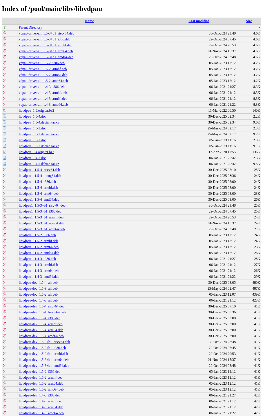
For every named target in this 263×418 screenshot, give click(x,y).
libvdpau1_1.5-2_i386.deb (37, 235)
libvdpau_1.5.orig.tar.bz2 (36, 110)
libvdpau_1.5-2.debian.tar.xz (39, 146)
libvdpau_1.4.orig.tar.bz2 (36, 152)
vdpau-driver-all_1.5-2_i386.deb (42, 63)
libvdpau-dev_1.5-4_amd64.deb (41, 336)
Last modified (199, 21)
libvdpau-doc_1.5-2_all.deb (38, 294)
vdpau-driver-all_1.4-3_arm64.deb (43, 98)
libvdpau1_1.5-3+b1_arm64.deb (41, 223)
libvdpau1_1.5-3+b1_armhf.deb (41, 217)
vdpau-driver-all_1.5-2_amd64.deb (43, 81)
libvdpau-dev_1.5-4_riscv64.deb (41, 306)
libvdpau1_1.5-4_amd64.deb (39, 199)
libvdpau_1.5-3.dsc (32, 128)
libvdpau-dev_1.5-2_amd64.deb (41, 389)
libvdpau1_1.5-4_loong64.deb (40, 176)
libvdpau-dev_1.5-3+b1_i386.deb (42, 348)
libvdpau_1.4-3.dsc (32, 158)
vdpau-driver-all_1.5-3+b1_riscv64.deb (46, 33)
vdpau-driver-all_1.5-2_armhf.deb (43, 69)
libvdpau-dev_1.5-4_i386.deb (39, 318)
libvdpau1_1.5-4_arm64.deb (38, 193)
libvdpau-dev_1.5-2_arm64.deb (41, 383)
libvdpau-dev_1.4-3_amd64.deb (41, 413)
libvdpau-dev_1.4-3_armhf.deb (40, 401)
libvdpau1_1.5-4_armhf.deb (38, 187)
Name (89, 21)
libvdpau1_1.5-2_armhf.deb (38, 241)
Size (249, 21)
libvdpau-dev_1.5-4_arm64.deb (41, 330)
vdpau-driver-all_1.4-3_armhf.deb (43, 93)
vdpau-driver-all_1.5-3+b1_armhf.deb (45, 45)
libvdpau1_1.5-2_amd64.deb (39, 253)
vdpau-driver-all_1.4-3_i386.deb (42, 87)
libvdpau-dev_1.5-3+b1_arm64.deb (44, 360)
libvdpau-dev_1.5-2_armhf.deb (40, 377)
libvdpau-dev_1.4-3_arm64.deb (41, 407)
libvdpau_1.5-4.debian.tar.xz (39, 122)
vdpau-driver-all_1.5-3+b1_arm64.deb (46, 51)
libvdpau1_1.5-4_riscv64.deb (39, 170)
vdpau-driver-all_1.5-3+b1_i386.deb (44, 39)
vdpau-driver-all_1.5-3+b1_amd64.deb (46, 57)
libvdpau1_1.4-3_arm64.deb (38, 271)
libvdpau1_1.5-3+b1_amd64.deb (42, 229)
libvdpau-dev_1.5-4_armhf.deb (40, 324)
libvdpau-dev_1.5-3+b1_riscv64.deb (44, 342)
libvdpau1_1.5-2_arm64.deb (38, 247)
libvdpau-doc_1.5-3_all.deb (38, 288)
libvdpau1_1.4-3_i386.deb (37, 259)
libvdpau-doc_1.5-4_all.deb (38, 282)
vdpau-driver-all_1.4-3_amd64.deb (43, 104)
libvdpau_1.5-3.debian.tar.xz (39, 134)
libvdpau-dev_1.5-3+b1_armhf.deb (43, 354)
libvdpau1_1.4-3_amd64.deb (39, 276)
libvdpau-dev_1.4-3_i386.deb (39, 395)
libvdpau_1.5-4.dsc (32, 116)
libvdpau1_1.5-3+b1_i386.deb (40, 211)
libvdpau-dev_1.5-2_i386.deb (39, 371)
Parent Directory (30, 27)
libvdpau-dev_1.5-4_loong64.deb (42, 312)
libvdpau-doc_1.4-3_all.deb (38, 300)
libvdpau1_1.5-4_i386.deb (37, 182)
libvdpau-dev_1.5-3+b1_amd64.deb (44, 365)
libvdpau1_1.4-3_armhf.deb (38, 265)
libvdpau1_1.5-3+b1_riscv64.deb (42, 205)
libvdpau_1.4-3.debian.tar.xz (39, 164)
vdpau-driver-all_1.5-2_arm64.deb (43, 75)
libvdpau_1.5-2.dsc (32, 140)
